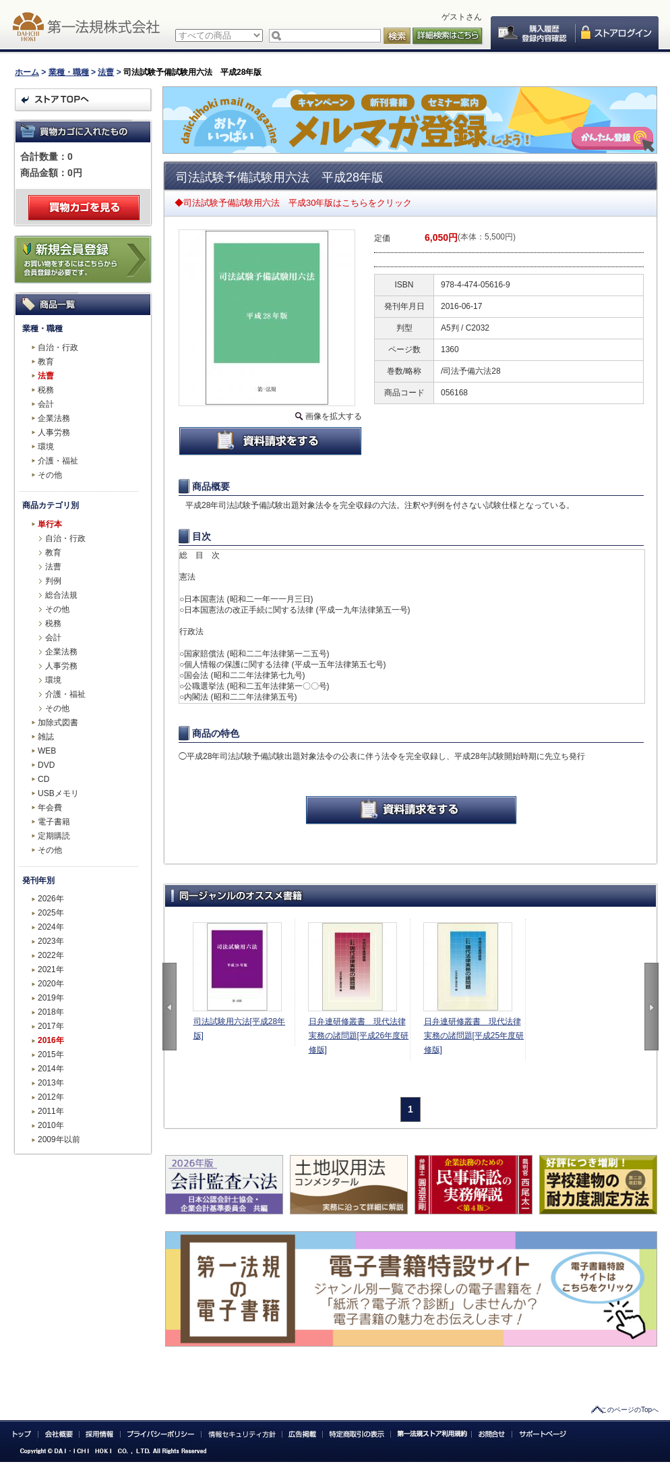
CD (43, 779)
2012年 (51, 1097)
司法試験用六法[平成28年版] (239, 1028)
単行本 (50, 524)
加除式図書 (58, 722)
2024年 (51, 927)
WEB (47, 751)
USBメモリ (58, 793)
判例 (53, 581)
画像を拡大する (333, 416)
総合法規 (61, 595)
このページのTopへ (630, 1409)
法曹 (106, 72)
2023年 (51, 941)
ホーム (27, 72)
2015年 (51, 1054)
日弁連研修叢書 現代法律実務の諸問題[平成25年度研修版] (474, 1035)
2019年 (51, 998)
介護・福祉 (58, 461)
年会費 (50, 807)
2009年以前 (59, 1139)
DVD (46, 765)
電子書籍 (54, 821)
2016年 (51, 1040)
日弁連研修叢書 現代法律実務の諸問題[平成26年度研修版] (359, 1035)
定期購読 (54, 836)
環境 (46, 446)
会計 (46, 404)
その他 (50, 475)
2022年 (51, 955)
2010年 (51, 1125)
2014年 (51, 1068)
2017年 (51, 1026)
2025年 (51, 913)
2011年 (51, 1111)
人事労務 (54, 432)
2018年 (51, 1012)
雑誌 (46, 736)
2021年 (51, 969)
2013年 (51, 1083)
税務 (46, 390)
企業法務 (54, 418)
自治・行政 (58, 347)
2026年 (51, 898)
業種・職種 (69, 72)
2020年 (51, 983)
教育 (46, 361)
